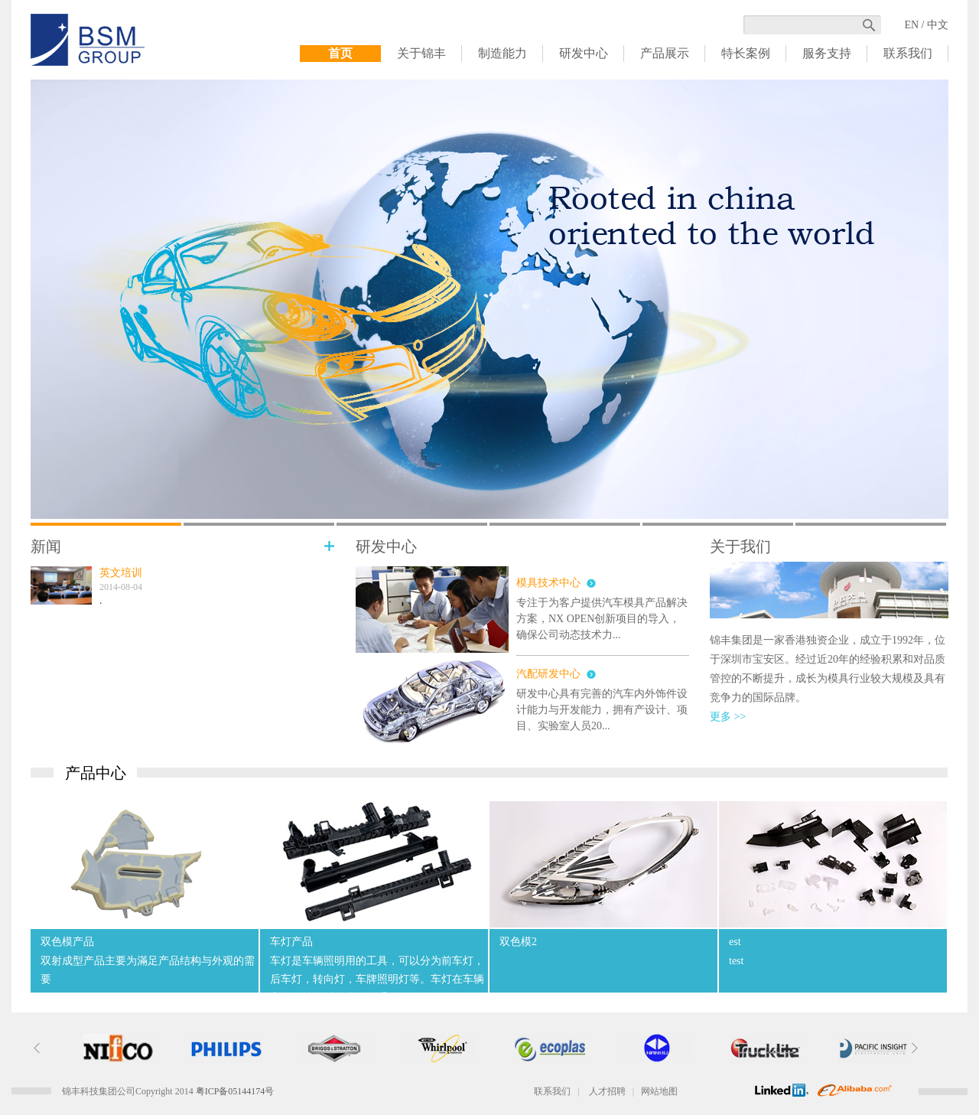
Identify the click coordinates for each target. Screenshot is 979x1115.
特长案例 (745, 53)
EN (911, 25)
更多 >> (728, 716)
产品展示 (664, 53)
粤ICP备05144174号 (235, 1091)
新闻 (46, 547)
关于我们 (740, 547)
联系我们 (907, 53)
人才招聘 (607, 1091)
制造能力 (502, 53)
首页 (340, 53)
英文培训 (120, 573)
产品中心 (95, 773)
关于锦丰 (421, 53)
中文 (937, 25)
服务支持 (826, 53)
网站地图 (659, 1091)
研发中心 (583, 53)
